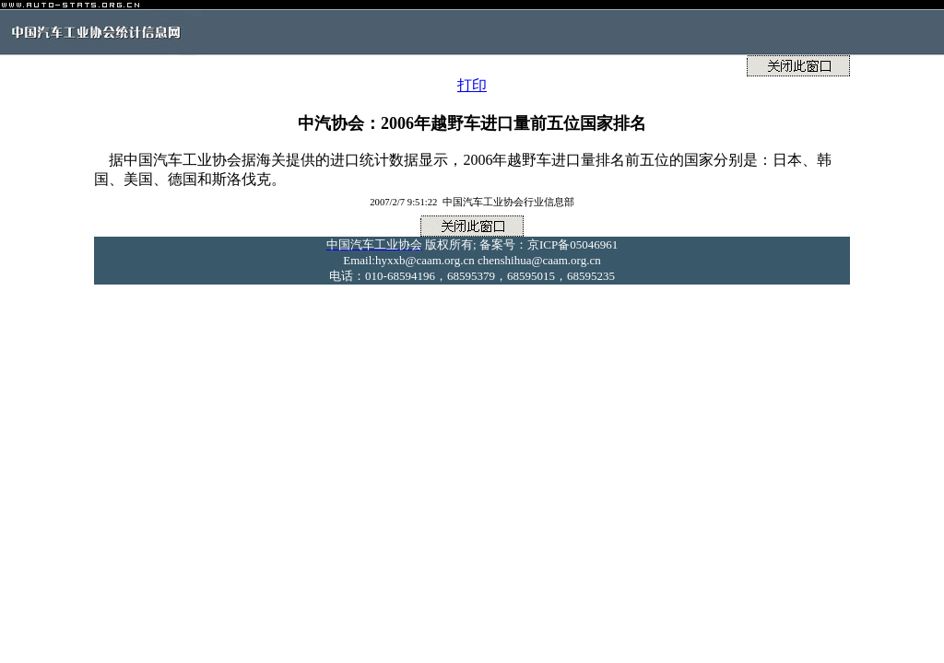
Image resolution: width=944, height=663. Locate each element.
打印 (472, 85)
